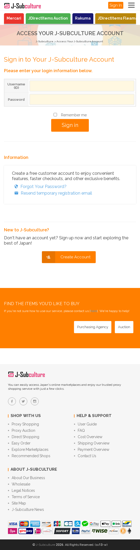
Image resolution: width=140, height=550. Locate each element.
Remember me (74, 115)
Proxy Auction (21, 430)
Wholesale (19, 484)
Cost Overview (88, 437)
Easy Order (19, 443)
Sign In (116, 5)
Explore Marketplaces (28, 449)
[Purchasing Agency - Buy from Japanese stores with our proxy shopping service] (92, 327)
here (93, 311)
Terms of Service (24, 497)
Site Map (17, 503)
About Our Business (26, 478)
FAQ (79, 430)
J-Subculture (44, 41)
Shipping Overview (92, 443)
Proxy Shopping (23, 424)
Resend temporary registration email (52, 193)
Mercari (14, 18)
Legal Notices (21, 490)
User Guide (85, 424)
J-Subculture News (26, 509)
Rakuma (83, 18)
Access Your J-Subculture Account (79, 41)
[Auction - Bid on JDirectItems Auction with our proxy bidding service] (124, 327)
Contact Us (85, 456)
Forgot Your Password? (39, 186)
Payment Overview (91, 449)
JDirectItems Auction (48, 18)
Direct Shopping (23, 437)
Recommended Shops (29, 456)
